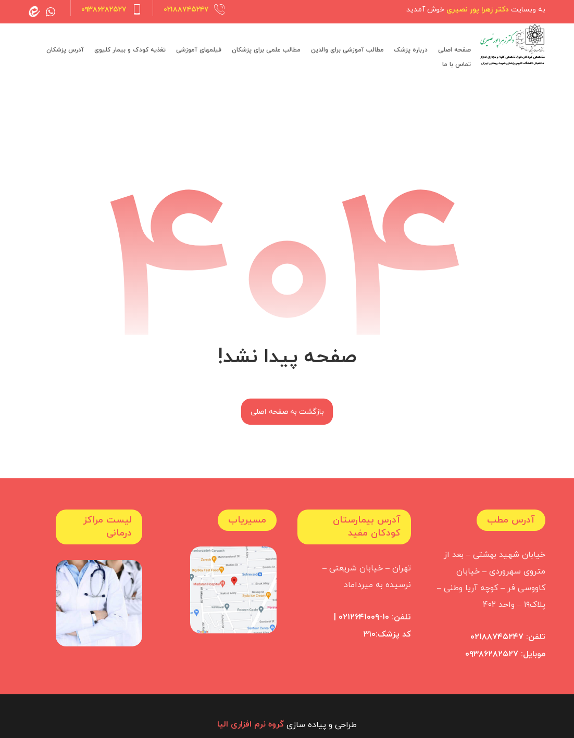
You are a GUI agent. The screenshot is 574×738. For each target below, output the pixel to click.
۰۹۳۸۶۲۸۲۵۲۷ (491, 653)
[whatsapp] (50, 11)
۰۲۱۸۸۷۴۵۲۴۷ (496, 637)
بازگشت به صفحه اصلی (287, 411)
